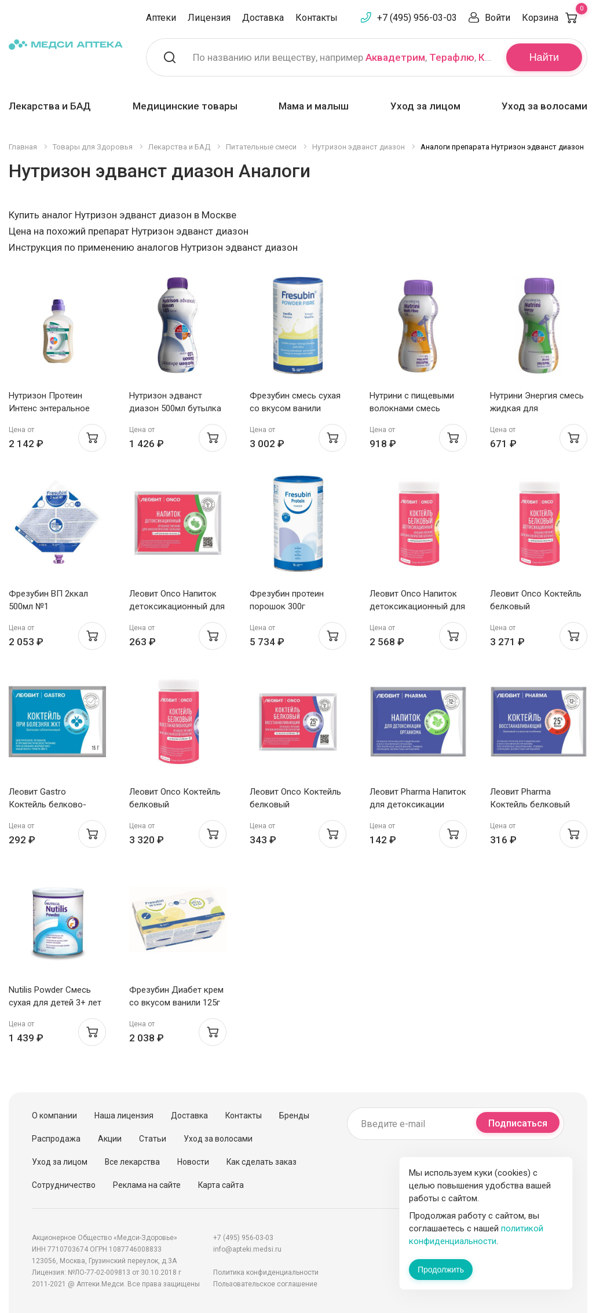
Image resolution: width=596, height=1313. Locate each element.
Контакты (316, 17)
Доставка (263, 17)
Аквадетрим (395, 57)
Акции (110, 1138)
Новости (193, 1161)
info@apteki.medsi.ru (247, 1249)
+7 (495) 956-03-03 (417, 17)
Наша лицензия (123, 1115)
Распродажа (56, 1138)
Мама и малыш (314, 106)
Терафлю (451, 57)
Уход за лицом (425, 106)
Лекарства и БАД (50, 106)
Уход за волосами (544, 106)
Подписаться (517, 1123)
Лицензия (209, 17)
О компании (54, 1115)
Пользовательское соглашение (265, 1284)
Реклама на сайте (147, 1185)
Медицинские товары (185, 106)
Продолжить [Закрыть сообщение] (441, 1269)
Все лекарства (132, 1161)
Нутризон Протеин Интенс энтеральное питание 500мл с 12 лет (55, 408)
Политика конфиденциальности (266, 1272)
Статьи (152, 1138)
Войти (497, 17)
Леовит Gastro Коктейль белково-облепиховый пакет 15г (56, 804)
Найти (544, 57)
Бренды (294, 1115)
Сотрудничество (64, 1185)
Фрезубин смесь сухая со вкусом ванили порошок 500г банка (295, 408)
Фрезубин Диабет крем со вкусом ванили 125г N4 (176, 1003)
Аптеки (161, 17)
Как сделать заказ (261, 1161)
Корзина (554, 17)
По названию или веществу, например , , (342, 57)
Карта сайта (221, 1185)
